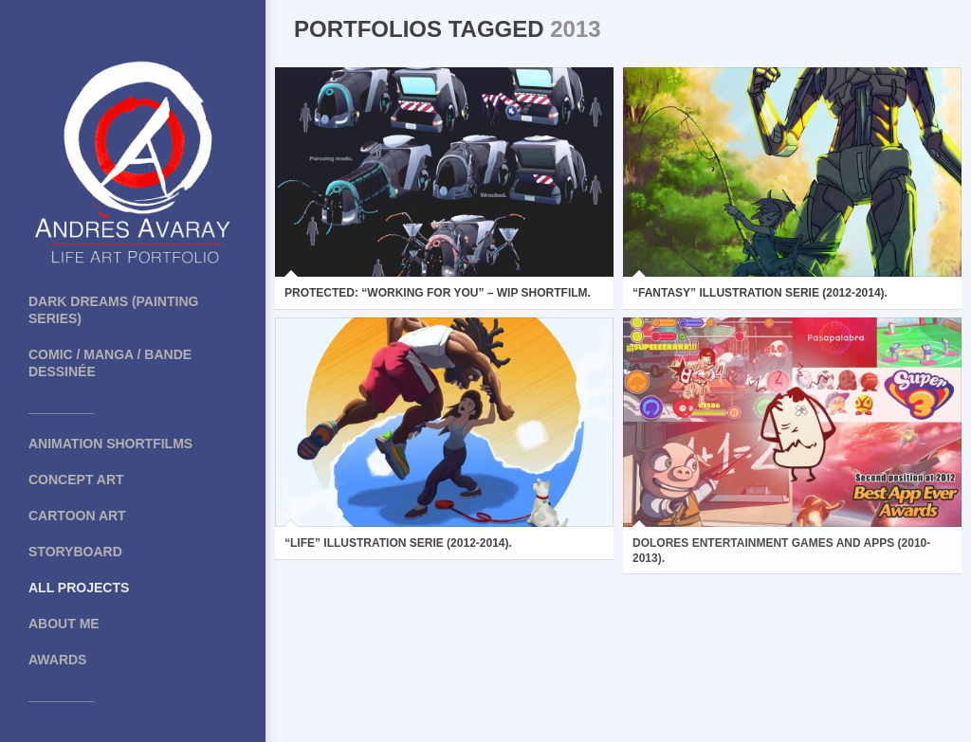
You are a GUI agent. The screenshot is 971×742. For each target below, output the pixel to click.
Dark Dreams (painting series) (113, 310)
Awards (57, 659)
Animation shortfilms (110, 443)
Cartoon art (77, 515)
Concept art (76, 479)
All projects (78, 587)
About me (64, 623)
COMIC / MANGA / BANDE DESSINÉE (110, 363)
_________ (61, 407)
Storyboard (75, 551)
